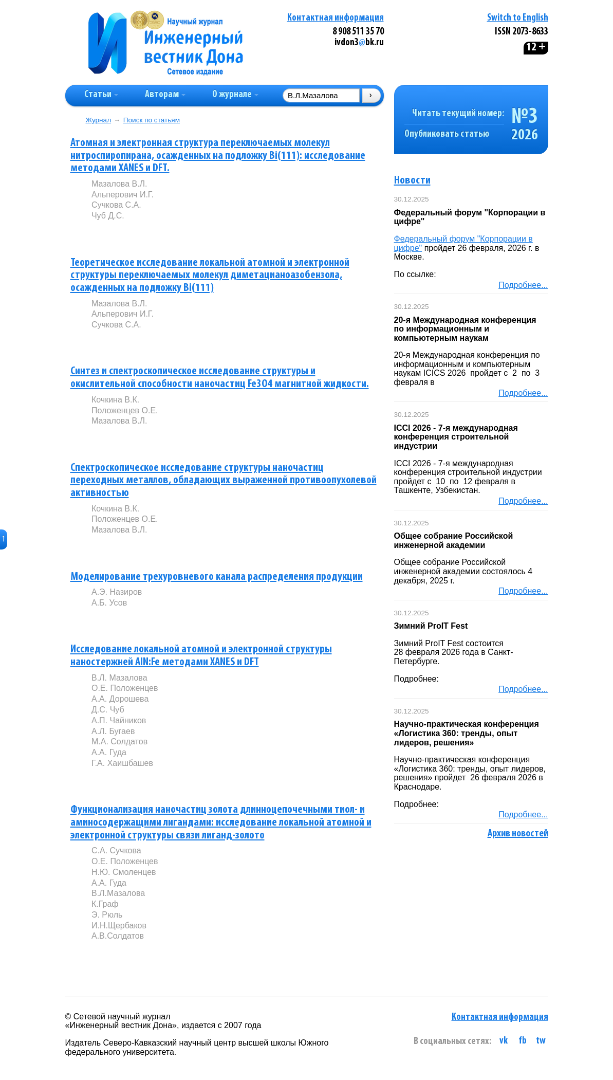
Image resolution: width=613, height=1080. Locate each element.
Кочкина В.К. (115, 399)
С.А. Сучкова (116, 850)
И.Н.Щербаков (118, 925)
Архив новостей (518, 834)
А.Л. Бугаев (113, 731)
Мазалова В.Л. (119, 183)
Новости (412, 181)
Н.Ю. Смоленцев (123, 872)
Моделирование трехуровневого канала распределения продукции (216, 577)
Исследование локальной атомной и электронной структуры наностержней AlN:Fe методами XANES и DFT (201, 656)
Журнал (99, 120)
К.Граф (105, 904)
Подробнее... (523, 285)
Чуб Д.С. (107, 215)
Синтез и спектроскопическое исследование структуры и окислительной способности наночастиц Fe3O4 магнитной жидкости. (219, 377)
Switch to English (517, 18)
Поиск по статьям (151, 120)
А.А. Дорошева (119, 698)
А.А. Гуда (108, 752)
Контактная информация (335, 18)
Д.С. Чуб (107, 709)
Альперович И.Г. (122, 194)
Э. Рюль (106, 914)
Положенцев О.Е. (124, 410)
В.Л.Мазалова (118, 893)
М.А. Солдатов (119, 741)
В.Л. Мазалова (119, 677)
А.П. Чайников (118, 720)
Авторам (165, 95)
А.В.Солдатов (117, 935)
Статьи (101, 95)
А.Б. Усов (109, 602)
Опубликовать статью (446, 134)
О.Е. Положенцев (124, 688)
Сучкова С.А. (116, 204)
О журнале (235, 95)
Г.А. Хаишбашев (122, 763)
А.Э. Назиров (116, 592)
